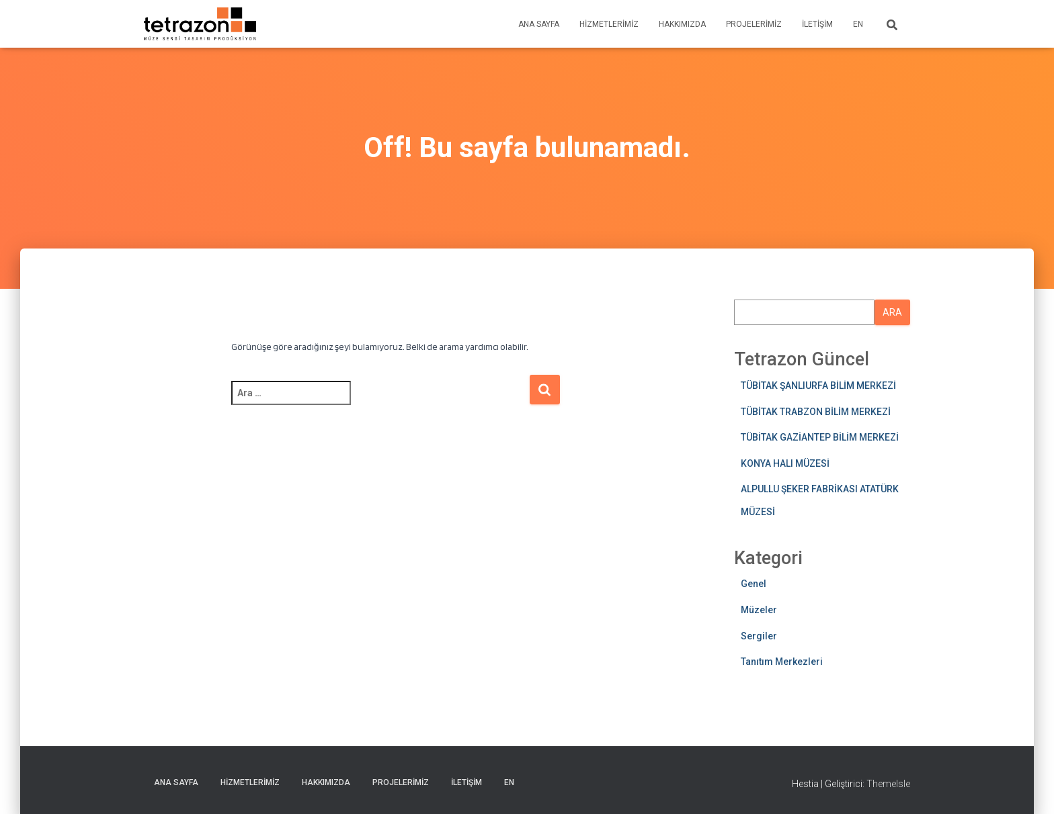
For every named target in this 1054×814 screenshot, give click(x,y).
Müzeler (759, 609)
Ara (892, 312)
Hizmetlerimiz (609, 24)
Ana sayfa (538, 24)
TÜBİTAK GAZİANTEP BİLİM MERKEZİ (820, 437)
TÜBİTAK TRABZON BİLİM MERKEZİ (816, 411)
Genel (753, 583)
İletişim (817, 24)
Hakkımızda (682, 24)
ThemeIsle (888, 783)
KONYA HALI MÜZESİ (785, 463)
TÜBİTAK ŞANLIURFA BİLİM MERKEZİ (818, 385)
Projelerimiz (754, 24)
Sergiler (759, 636)
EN (858, 24)
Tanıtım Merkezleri (782, 661)
